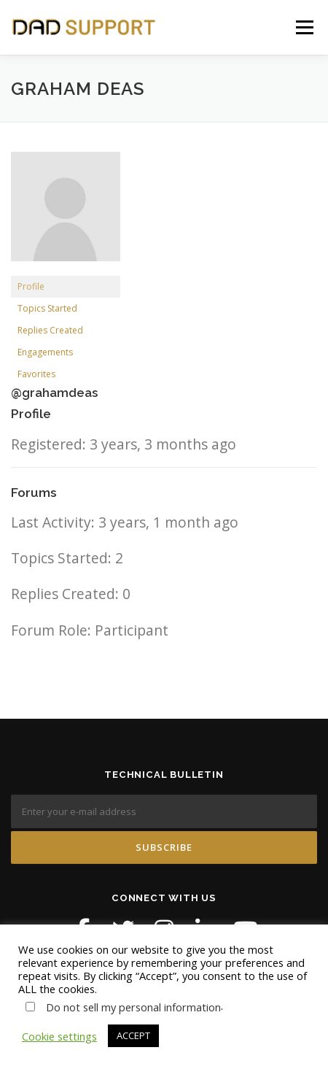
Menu (304, 27)
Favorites (36, 374)
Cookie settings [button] (59, 1036)
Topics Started (47, 308)
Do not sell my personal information (133, 1007)
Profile (30, 286)
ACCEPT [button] (133, 1035)
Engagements (45, 352)
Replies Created (50, 330)
